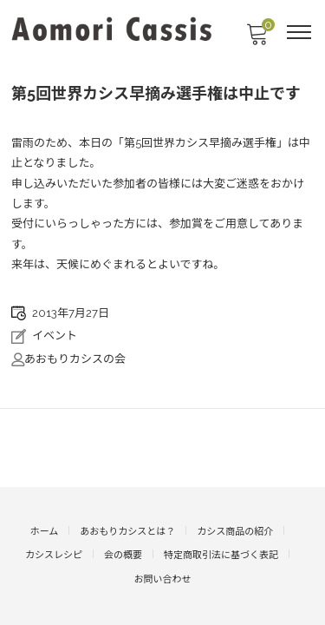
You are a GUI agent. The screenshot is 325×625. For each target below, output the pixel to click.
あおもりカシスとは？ (127, 531)
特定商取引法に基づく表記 (221, 555)
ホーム (44, 531)
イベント (54, 335)
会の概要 (123, 555)
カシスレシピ (53, 555)
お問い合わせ (163, 579)
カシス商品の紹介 (235, 531)
